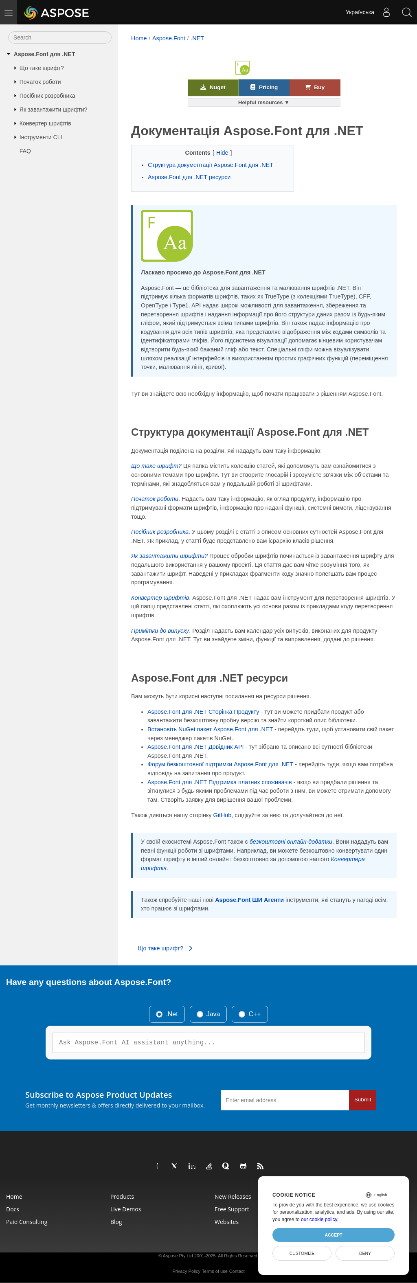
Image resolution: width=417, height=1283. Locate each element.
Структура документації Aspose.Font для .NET (210, 165)
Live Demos (125, 1209)
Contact (237, 1271)
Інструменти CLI (41, 137)
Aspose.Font (168, 38)
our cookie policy (319, 1219)
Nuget (212, 87)
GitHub (222, 815)
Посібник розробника (47, 95)
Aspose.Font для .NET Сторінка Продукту (203, 711)
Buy (315, 87)
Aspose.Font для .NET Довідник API (195, 746)
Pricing (264, 87)
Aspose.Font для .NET (44, 54)
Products (122, 1196)
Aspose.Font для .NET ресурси (189, 177)
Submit (362, 1100)
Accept (333, 1235)
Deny (365, 1253)
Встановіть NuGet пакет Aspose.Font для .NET (210, 729)
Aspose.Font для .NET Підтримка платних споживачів (219, 782)
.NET (197, 38)
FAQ (25, 151)
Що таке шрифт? (42, 68)
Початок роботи (40, 82)
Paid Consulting (26, 1222)
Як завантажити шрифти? (54, 109)
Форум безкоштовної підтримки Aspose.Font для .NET (220, 764)
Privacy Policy (186, 1271)
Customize (302, 1253)
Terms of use (215, 1271)
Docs (12, 1209)
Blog (116, 1222)
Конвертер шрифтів (45, 123)
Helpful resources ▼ (264, 102)
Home (139, 38)
